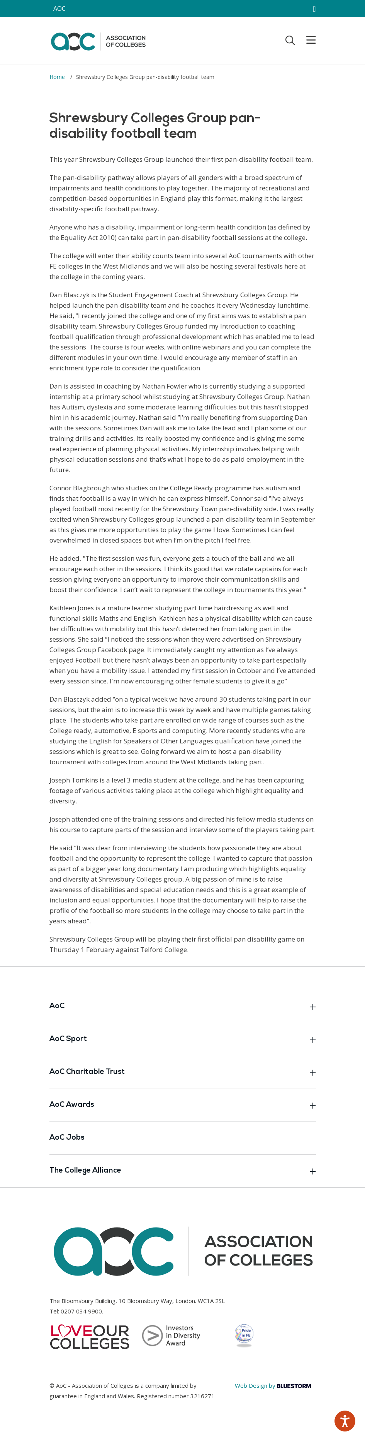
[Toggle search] (290, 40)
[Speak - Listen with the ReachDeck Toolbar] (344, 1421)
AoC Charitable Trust (182, 1072)
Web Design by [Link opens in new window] (273, 1385)
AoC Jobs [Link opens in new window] (67, 1138)
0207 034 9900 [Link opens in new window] (81, 1311)
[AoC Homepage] (98, 40)
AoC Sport (182, 1039)
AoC (182, 1006)
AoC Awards (182, 1105)
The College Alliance (182, 1171)
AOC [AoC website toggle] (59, 8)
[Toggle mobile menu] (306, 40)
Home (57, 76)
